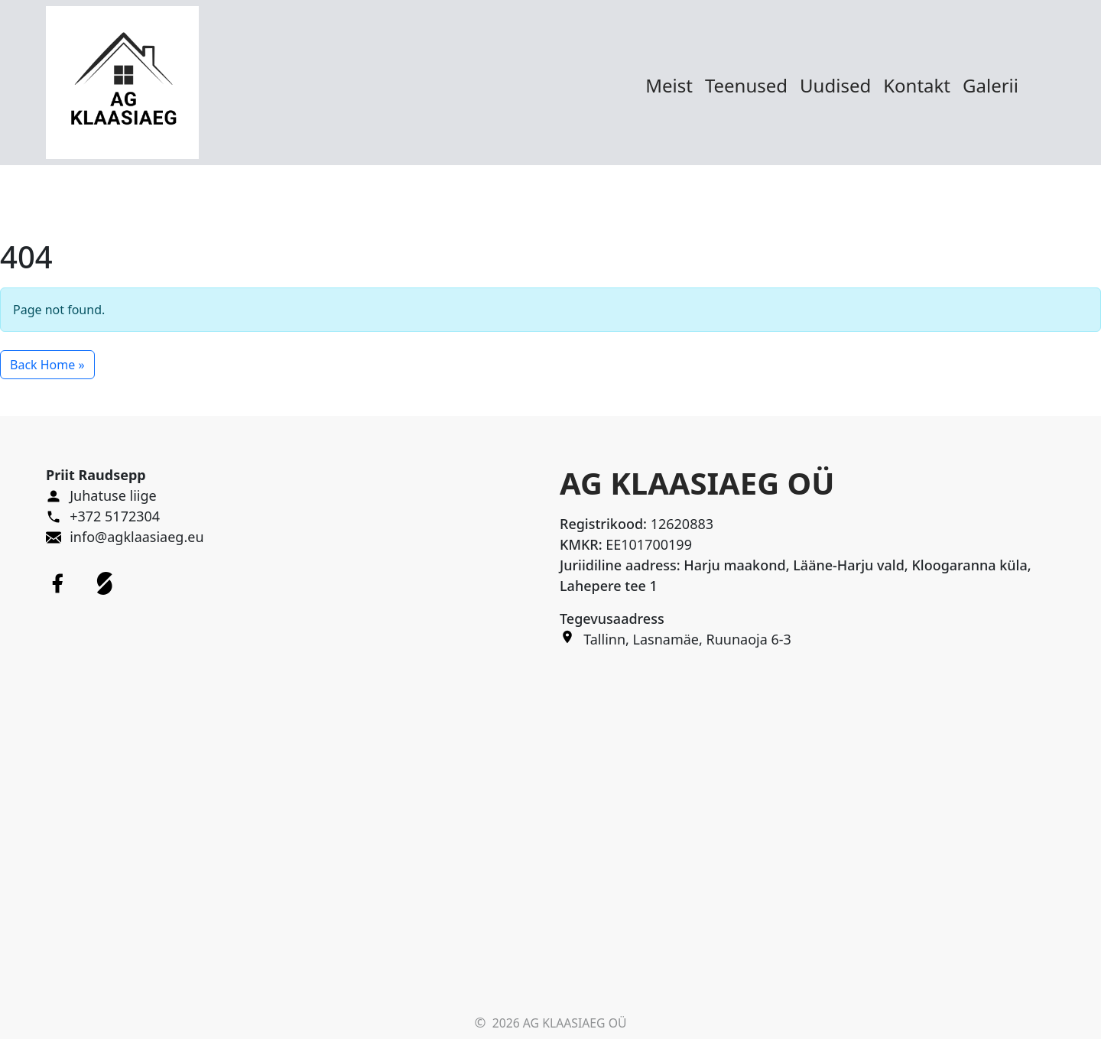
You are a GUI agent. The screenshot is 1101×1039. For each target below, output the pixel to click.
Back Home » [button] (47, 364)
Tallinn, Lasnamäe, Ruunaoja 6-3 (687, 639)
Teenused (746, 85)
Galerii (990, 85)
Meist (669, 85)
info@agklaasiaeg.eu (136, 537)
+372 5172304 (115, 516)
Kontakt (916, 85)
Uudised (835, 85)
